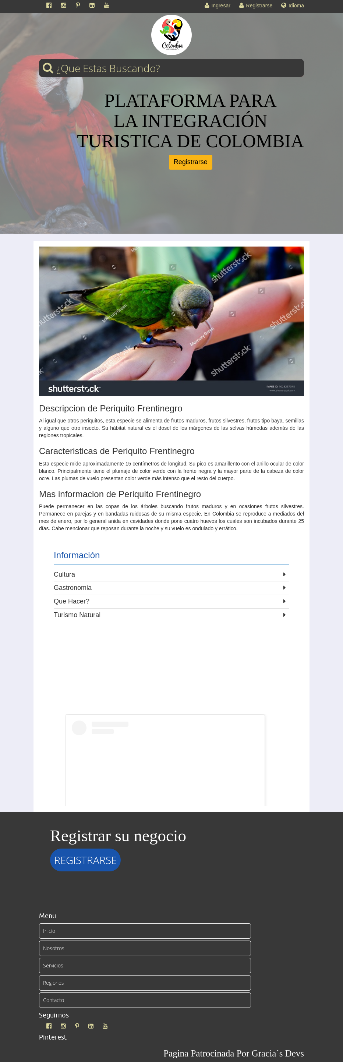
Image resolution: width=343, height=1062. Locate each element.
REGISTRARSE (85, 860)
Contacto (53, 999)
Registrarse (191, 162)
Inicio (49, 930)
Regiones (53, 982)
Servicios (53, 965)
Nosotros (53, 948)
